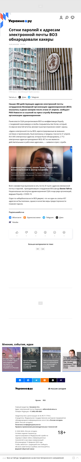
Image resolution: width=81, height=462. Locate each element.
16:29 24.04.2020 (14, 44)
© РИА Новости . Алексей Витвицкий (18, 92)
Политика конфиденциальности (27, 425)
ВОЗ (38, 249)
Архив (38, 400)
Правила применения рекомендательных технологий (36, 427)
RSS (44, 400)
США (42, 249)
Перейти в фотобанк (34, 92)
